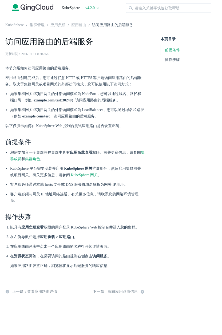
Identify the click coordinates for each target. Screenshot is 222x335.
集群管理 (37, 24)
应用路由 (78, 24)
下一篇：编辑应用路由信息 (119, 292)
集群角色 (32, 159)
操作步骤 (172, 60)
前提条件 (172, 50)
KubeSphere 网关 (84, 175)
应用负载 (57, 24)
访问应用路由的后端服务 (112, 24)
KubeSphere (14, 24)
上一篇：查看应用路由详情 (31, 292)
